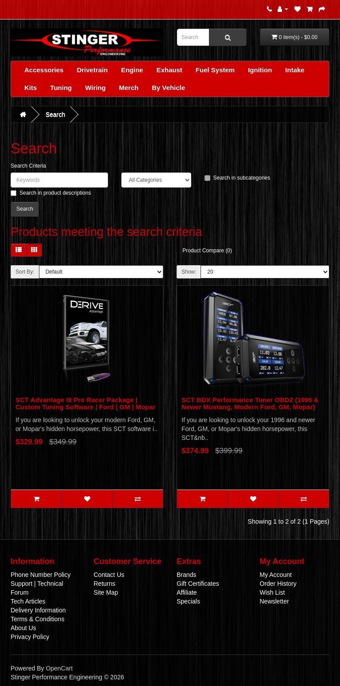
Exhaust (169, 70)
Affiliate (187, 592)
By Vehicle (168, 87)
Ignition (260, 70)
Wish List (272, 592)
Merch (129, 87)
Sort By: (25, 272)
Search (55, 114)
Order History (278, 583)
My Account (276, 574)
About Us (23, 627)
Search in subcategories (237, 178)
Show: (189, 272)
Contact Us (109, 574)
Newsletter (274, 601)
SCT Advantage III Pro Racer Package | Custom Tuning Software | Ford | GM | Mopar (85, 403)
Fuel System (215, 70)
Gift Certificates (198, 583)
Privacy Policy (30, 636)
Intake (294, 70)
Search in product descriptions (51, 193)
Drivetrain (92, 70)
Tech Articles (28, 601)
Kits (30, 87)
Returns (105, 583)
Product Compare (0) (207, 250)
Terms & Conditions (37, 619)
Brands (186, 574)
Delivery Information (38, 610)
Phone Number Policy (40, 574)
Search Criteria (28, 166)
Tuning (61, 87)
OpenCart (59, 668)
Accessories (43, 70)
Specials (188, 601)
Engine (132, 70)
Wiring (95, 87)
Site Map (106, 592)
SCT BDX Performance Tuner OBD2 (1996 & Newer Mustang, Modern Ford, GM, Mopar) (250, 403)
